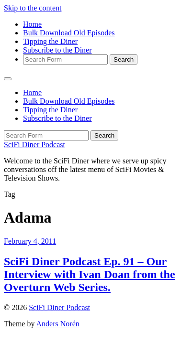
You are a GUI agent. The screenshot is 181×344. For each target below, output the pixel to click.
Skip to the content (32, 8)
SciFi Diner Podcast (34, 144)
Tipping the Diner (50, 41)
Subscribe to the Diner (57, 50)
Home (32, 24)
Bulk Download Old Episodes (69, 33)
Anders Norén (57, 324)
